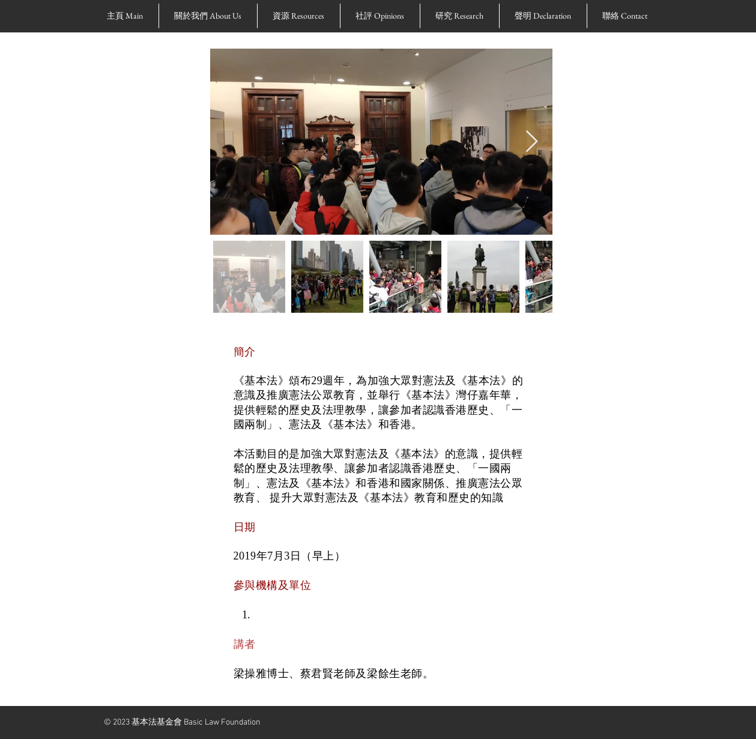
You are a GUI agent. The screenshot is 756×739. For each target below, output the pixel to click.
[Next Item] (532, 142)
